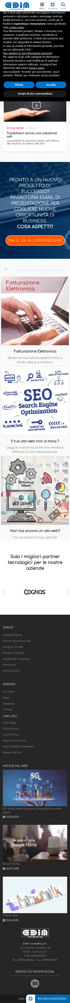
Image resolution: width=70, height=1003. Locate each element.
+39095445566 (26, 960)
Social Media (15, 128)
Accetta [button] (51, 84)
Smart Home (11, 864)
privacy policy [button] (36, 67)
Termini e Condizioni (14, 740)
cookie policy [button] (16, 27)
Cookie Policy (11, 734)
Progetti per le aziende (16, 659)
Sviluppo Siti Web (13, 647)
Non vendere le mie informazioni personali (27, 53)
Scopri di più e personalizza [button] (35, 93)
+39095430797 (49, 960)
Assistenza (9, 703)
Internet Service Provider (17, 641)
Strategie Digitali (12, 635)
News (6, 697)
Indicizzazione (11, 670)
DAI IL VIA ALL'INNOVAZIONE (35, 240)
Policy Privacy (11, 728)
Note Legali (9, 722)
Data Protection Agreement (18, 746)
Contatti (7, 709)
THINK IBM (10, 915)
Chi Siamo (9, 691)
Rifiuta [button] (19, 84)
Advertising (9, 664)
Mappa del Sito (12, 752)
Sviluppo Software (13, 653)
